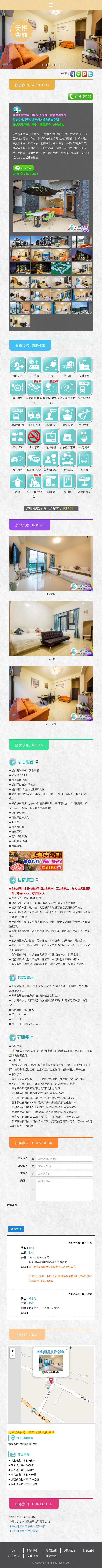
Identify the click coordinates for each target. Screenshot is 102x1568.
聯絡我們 (51, 1555)
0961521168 (29, 1516)
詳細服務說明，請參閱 (51, 508)
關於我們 (32, 1550)
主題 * (23, 1173)
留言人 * (22, 1158)
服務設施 (51, 1550)
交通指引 (32, 1555)
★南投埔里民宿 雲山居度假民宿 (27, 1526)
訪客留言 (13, 1555)
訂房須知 (88, 1550)
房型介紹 (69, 1550)
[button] (51, 1380)
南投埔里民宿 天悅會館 (51, 1351)
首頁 (14, 1550)
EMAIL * (22, 1165)
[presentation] (32, 1215)
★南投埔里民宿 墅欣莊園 (23, 1531)
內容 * (23, 1180)
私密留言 (12, 1205)
